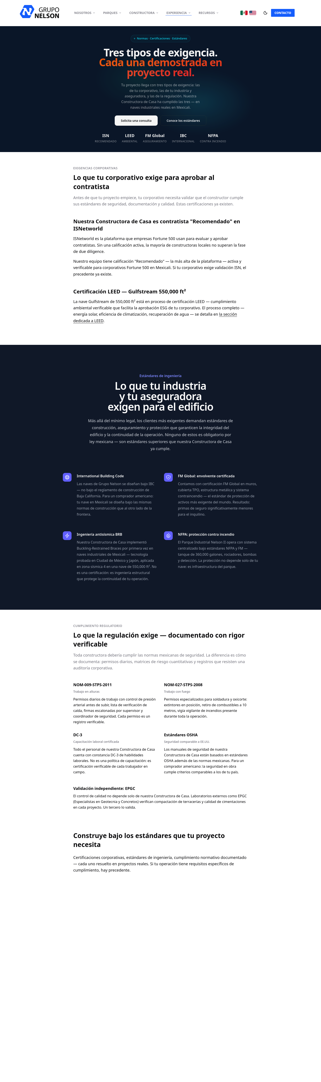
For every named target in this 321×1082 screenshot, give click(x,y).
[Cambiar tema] (265, 13)
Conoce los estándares (183, 121)
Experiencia (178, 13)
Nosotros (84, 13)
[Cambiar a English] (252, 13)
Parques (112, 13)
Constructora (144, 13)
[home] (39, 11)
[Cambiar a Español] (244, 13)
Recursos (209, 13)
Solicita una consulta (136, 121)
